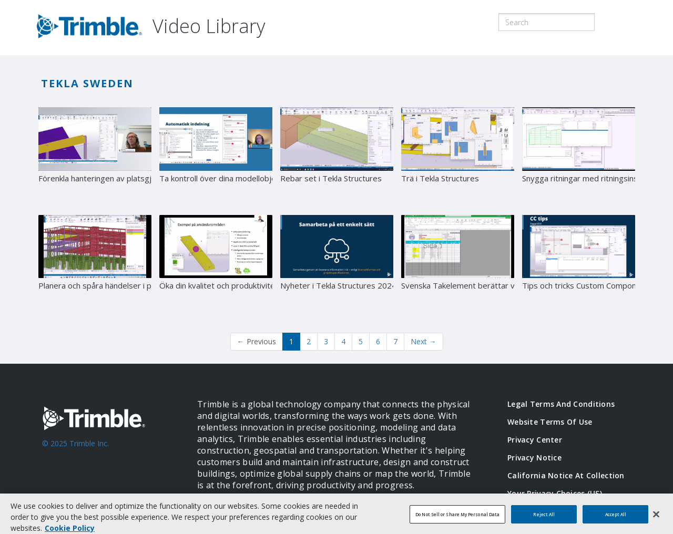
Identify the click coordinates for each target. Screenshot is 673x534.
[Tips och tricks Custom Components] (578, 265)
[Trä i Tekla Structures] (457, 157)
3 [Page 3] (326, 341)
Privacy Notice (534, 458)
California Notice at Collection (566, 475)
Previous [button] (256, 341)
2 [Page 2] (309, 341)
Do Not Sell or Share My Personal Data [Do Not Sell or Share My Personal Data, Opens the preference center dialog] (457, 520)
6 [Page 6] (378, 341)
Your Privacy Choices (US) (554, 493)
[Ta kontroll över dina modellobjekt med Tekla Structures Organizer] (215, 157)
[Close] (656, 520)
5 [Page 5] (361, 341)
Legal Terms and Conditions (561, 404)
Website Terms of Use (550, 422)
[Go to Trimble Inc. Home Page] (104, 448)
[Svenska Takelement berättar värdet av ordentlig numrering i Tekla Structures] (457, 265)
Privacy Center (534, 440)
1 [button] (291, 341)
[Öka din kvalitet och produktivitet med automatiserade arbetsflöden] (215, 265)
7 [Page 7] (395, 341)
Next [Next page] (423, 341)
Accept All (616, 520)
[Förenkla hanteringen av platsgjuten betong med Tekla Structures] (94, 157)
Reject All (544, 520)
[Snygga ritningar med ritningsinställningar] (578, 157)
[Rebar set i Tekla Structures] (336, 157)
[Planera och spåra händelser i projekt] (94, 265)
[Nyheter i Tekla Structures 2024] (336, 265)
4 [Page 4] (343, 341)
